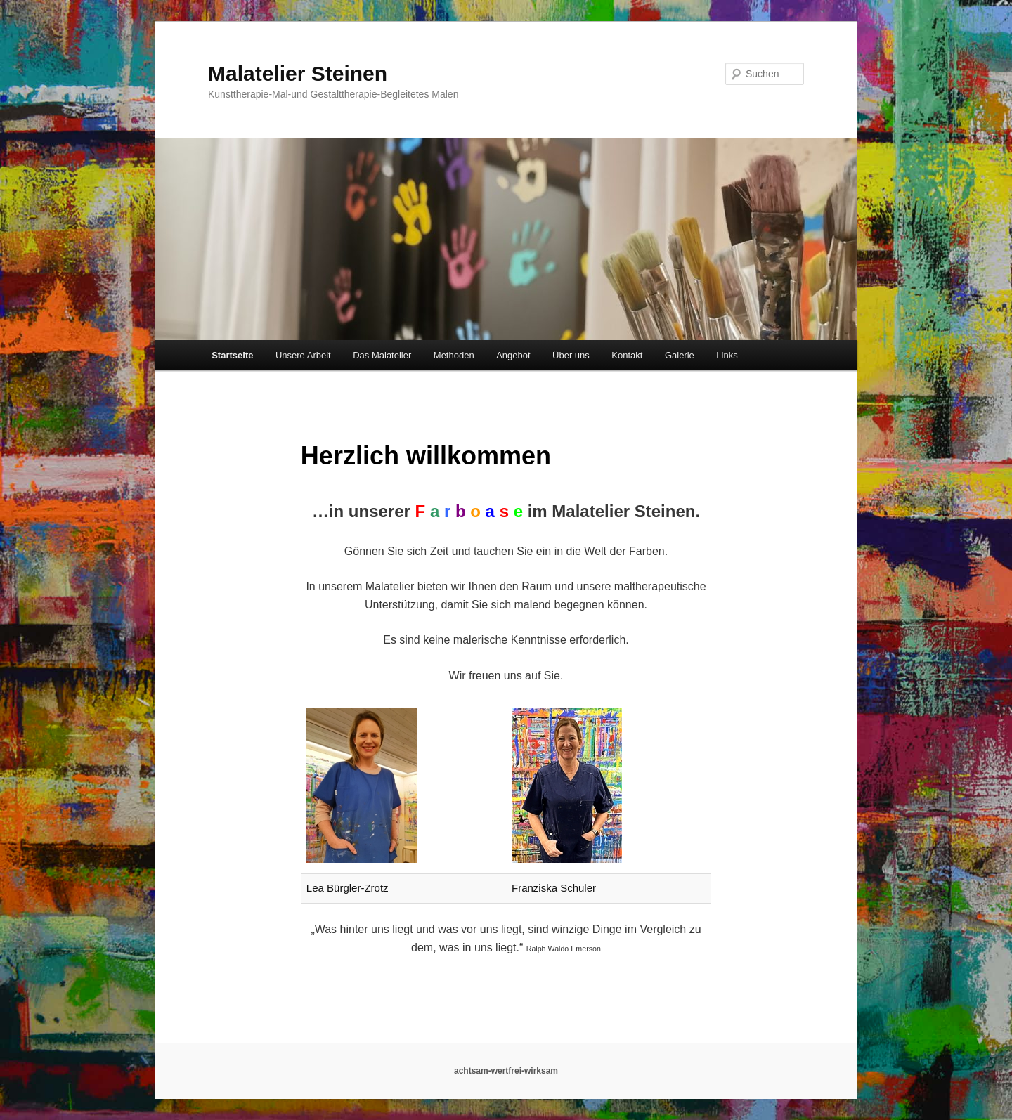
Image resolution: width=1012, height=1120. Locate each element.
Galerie (679, 355)
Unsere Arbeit (303, 355)
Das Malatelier (382, 355)
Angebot (513, 355)
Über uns (571, 355)
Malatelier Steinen (297, 73)
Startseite (232, 355)
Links (726, 355)
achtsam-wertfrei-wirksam (506, 1071)
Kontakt (626, 355)
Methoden (454, 355)
